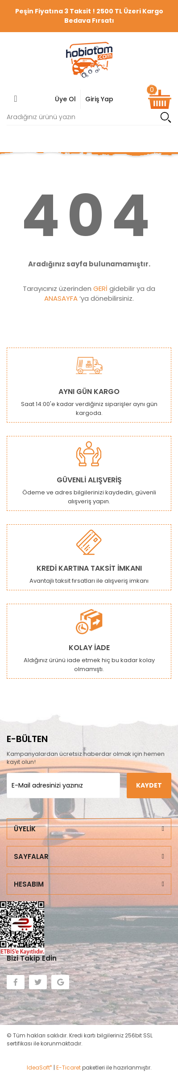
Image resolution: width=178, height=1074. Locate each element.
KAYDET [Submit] (149, 785)
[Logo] (89, 60)
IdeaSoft (39, 1067)
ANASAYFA (61, 298)
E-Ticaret (68, 1067)
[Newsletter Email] (63, 785)
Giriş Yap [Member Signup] (99, 99)
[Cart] (159, 99)
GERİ (100, 288)
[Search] (89, 117)
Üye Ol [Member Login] (65, 99)
